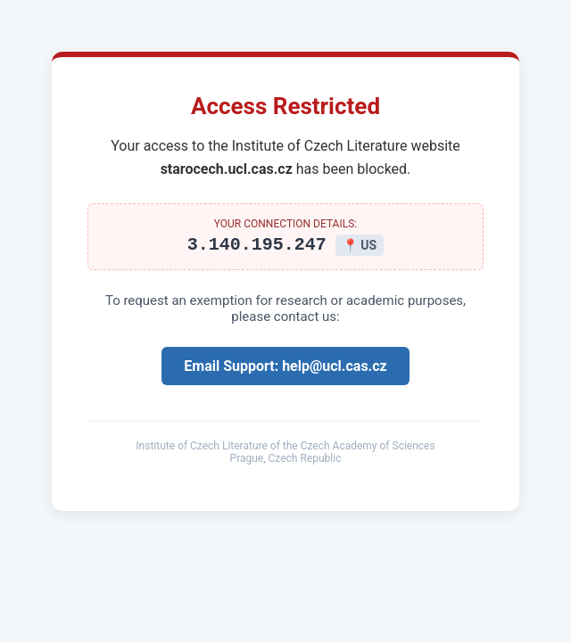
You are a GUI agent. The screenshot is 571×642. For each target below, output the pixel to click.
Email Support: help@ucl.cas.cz (285, 368)
